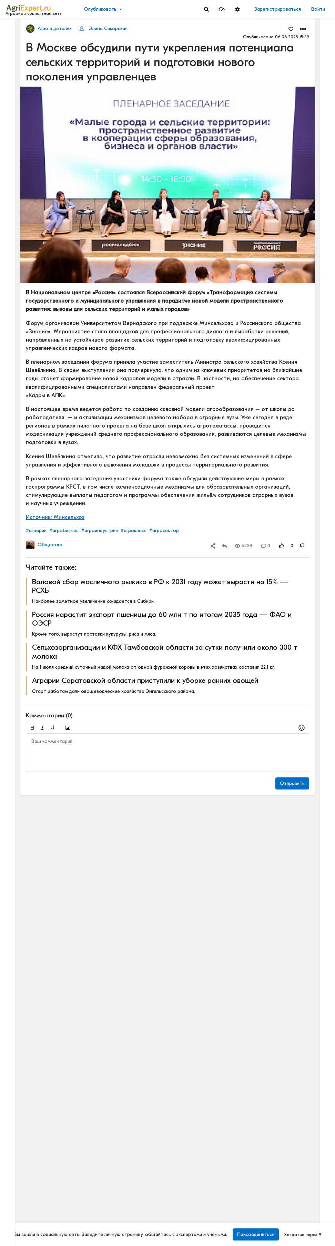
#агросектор (164, 530)
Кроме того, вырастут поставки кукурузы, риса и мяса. (94, 634)
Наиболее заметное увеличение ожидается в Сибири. (93, 601)
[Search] (206, 9)
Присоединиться (255, 1234)
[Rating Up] (281, 546)
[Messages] (222, 9)
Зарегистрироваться (277, 9)
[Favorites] (291, 28)
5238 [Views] (243, 546)
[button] (222, 9)
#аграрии (36, 530)
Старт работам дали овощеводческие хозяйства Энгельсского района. (113, 691)
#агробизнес (64, 530)
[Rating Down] (302, 546)
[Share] (213, 546)
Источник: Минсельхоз (55, 517)
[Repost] (224, 546)
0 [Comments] (265, 546)
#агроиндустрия (99, 530)
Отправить (292, 783)
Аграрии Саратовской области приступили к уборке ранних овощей (145, 680)
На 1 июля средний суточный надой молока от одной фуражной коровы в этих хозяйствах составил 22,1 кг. (153, 667)
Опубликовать (100, 9)
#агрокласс (133, 530)
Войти (318, 9)
